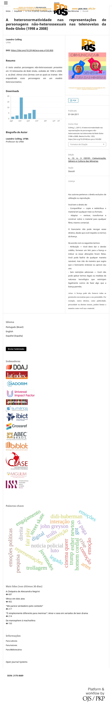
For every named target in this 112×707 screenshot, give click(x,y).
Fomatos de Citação (79, 144)
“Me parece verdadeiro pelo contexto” (24, 606)
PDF (74, 100)
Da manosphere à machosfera (20, 620)
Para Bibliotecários (14, 649)
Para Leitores (11, 641)
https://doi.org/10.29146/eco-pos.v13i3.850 (32, 50)
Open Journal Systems (16, 661)
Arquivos (18, 11)
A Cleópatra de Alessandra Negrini (23, 591)
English (9, 331)
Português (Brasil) (14, 327)
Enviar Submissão (16, 349)
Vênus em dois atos (15, 598)
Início (8, 11)
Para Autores (11, 645)
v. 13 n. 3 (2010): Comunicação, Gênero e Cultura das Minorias (52, 11)
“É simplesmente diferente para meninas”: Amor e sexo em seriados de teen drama (47, 613)
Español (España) (14, 335)
